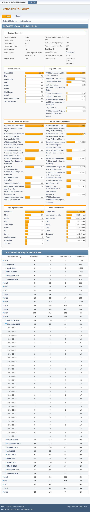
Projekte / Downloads (54, 96)
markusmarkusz (10, 237)
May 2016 (11, 458)
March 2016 (12, 466)
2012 (6, 488)
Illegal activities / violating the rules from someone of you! (14, 128)
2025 (6, 283)
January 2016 (12, 473)
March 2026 (12, 272)
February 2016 (13, 470)
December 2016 (13, 320)
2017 (6, 313)
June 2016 (11, 455)
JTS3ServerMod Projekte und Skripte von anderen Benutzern (55, 102)
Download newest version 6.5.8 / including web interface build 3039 (14, 136)
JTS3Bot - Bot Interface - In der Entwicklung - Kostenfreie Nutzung (55, 174)
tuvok (6, 234)
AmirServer (70, 52)
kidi (5, 231)
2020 (6, 302)
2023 (6, 290)
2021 (6, 298)
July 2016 (11, 451)
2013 (6, 484)
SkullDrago (8, 92)
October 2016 (12, 440)
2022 (6, 294)
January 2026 (12, 279)
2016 (6, 317)
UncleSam (8, 240)
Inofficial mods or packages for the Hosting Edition (55, 87)
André (6, 95)
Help (68, 506)
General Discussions (54, 82)
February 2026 (13, 276)
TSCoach (7, 243)
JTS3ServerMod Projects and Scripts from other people (55, 113)
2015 (6, 477)
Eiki (5, 76)
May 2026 (11, 264)
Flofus (48, 224)
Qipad (6, 89)
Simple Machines (18, 506)
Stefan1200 (8, 73)
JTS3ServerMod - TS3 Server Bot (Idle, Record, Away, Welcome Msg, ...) (13, 144)
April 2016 (11, 462)
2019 (6, 305)
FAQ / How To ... (52, 108)
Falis (47, 240)
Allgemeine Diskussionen (55, 79)
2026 (6, 261)
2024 (6, 287)
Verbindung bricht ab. (12, 183)
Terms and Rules (76, 506)
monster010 (8, 79)
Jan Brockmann (10, 101)
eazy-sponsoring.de (11, 98)
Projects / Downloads (54, 93)
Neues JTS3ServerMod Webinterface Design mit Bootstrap (13, 161)
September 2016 (13, 444)
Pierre (6, 86)
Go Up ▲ (86, 506)
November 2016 (13, 324)
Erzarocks (49, 234)
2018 (6, 309)
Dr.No (48, 231)
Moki (6, 82)
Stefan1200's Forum (15, 9)
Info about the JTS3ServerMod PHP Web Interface (54, 188)
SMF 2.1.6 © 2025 (7, 506)
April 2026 (11, 268)
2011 (6, 492)
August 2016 (12, 447)
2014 (6, 481)
